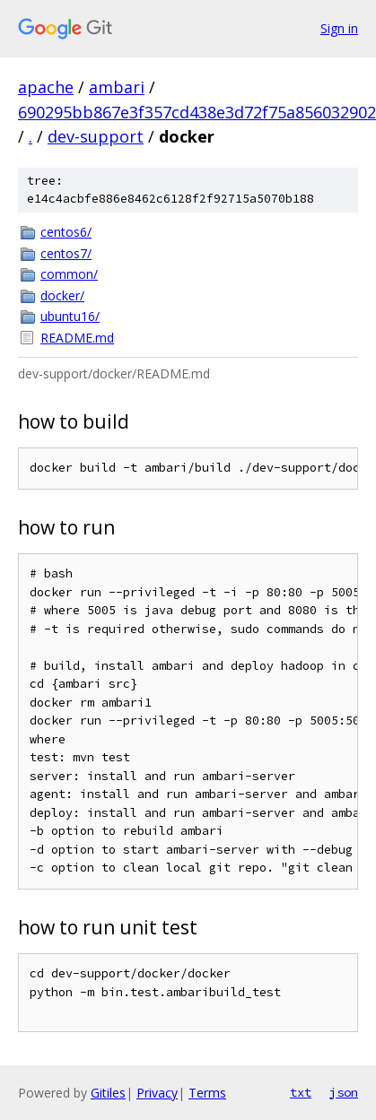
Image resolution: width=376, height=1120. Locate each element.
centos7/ (66, 253)
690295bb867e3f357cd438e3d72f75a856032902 (197, 112)
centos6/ (66, 231)
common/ (69, 273)
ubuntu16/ (70, 316)
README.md (77, 337)
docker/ (62, 295)
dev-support (96, 136)
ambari (116, 87)
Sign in (339, 28)
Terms (207, 1092)
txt (300, 1092)
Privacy (157, 1092)
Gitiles (108, 1092)
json (343, 1092)
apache (46, 87)
